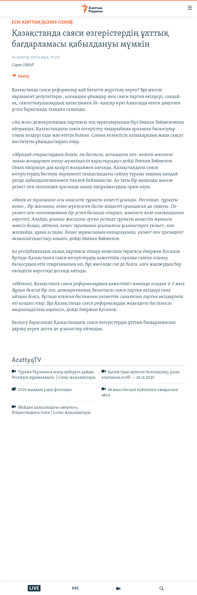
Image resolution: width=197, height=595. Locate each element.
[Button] (20, 77)
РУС (75, 589)
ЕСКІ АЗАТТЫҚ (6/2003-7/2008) (42, 22)
